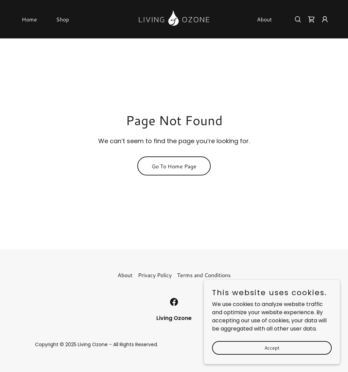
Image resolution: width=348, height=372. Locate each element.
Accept (271, 347)
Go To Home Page (174, 166)
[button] (325, 19)
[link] (174, 19)
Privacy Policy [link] (155, 275)
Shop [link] (62, 19)
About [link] (264, 19)
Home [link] (29, 19)
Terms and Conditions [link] (204, 275)
